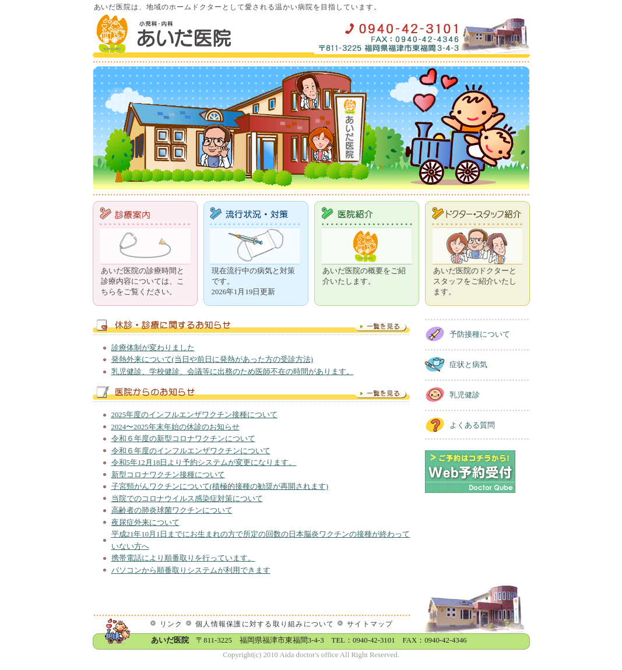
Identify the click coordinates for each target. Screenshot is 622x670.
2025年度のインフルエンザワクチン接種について (194, 415)
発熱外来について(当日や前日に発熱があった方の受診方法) (212, 359)
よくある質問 (472, 425)
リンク (171, 624)
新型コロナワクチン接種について (168, 475)
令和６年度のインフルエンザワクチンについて (190, 451)
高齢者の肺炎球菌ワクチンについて (172, 510)
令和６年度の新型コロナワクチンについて (183, 439)
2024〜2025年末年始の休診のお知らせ (175, 427)
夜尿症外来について (145, 523)
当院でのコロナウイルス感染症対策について (187, 499)
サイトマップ (370, 624)
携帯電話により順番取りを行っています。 (183, 558)
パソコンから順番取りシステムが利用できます (190, 570)
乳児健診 (464, 395)
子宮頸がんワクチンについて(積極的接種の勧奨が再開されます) (220, 486)
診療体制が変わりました (153, 348)
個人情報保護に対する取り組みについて (264, 624)
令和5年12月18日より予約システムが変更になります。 (204, 463)
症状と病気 (468, 365)
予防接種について (479, 334)
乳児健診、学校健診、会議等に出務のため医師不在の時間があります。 (232, 372)
